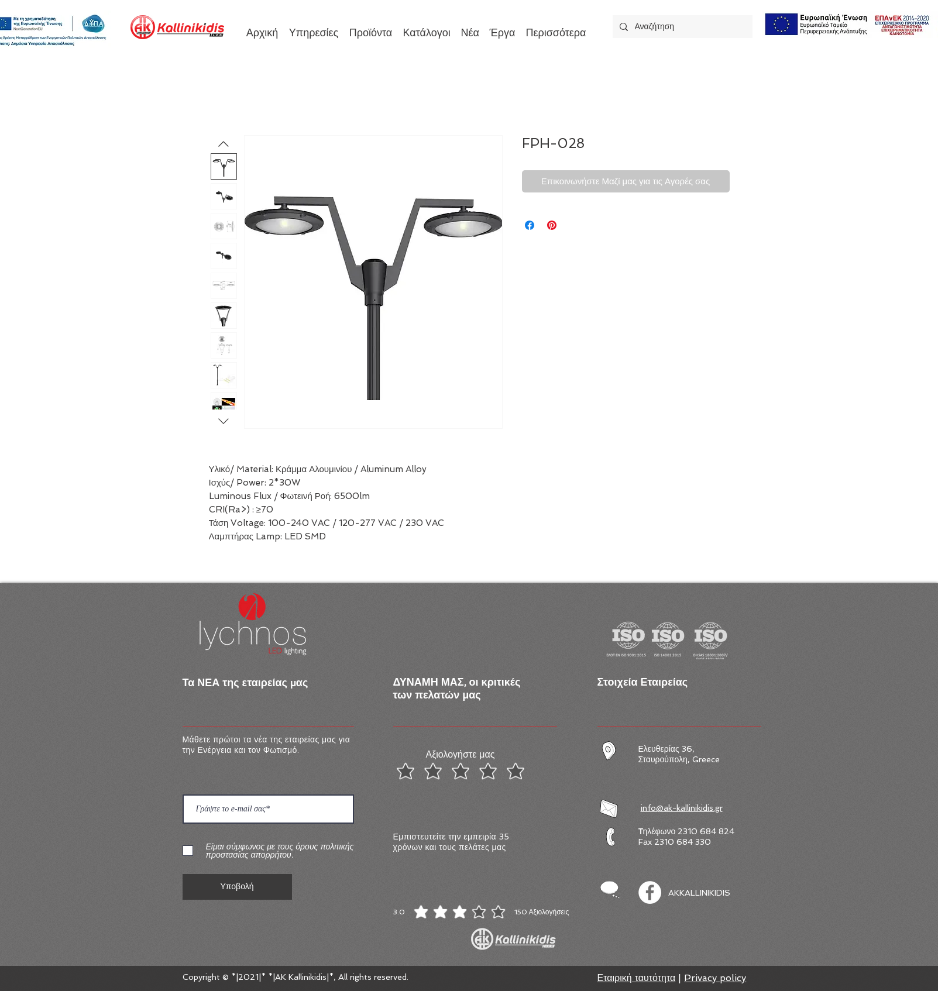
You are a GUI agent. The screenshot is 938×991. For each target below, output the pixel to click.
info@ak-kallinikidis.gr (682, 808)
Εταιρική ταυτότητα (636, 977)
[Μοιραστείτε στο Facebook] (530, 225)
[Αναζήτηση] (681, 26)
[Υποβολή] (237, 887)
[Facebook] (649, 892)
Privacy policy (715, 977)
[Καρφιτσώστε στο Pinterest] (552, 225)
